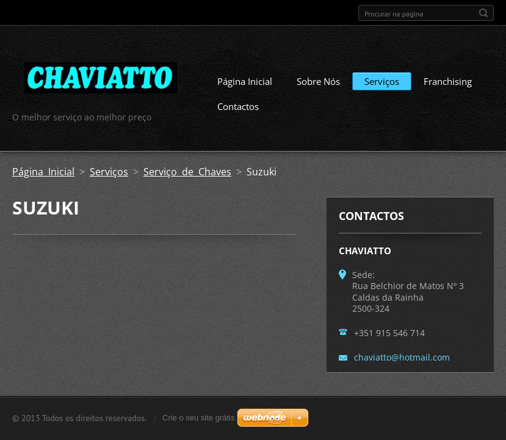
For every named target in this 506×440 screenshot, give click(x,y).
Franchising (448, 81)
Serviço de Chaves (187, 171)
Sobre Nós (318, 81)
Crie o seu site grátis (198, 417)
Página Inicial (244, 81)
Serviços (381, 81)
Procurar (483, 13)
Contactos (238, 106)
